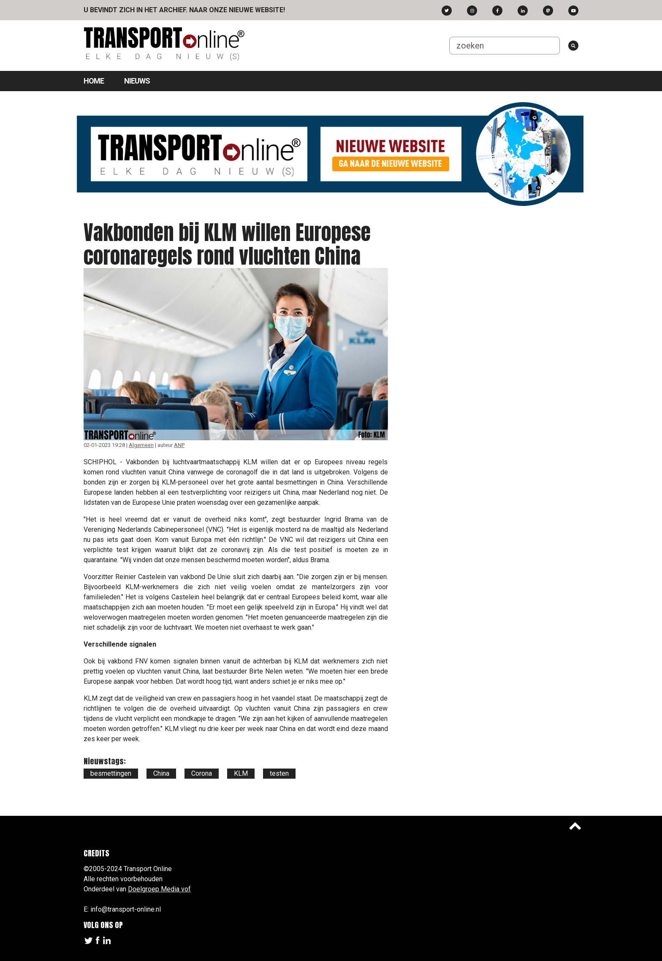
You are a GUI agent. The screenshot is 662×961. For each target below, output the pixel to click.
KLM (241, 773)
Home (94, 80)
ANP (179, 445)
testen (279, 773)
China (161, 773)
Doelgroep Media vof (159, 889)
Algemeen (141, 445)
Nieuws (137, 80)
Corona (201, 773)
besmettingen (110, 773)
